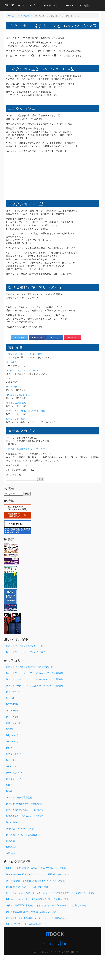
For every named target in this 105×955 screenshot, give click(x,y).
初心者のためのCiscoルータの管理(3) (25, 816)
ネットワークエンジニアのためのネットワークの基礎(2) (34, 679)
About (70, 5)
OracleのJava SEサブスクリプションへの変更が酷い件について (38, 874)
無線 (9, 791)
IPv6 (9, 747)
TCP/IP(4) (12, 716)
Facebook (37, 337)
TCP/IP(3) (12, 710)
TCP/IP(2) (12, 704)
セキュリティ (13, 778)
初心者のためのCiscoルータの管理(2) (25, 809)
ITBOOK (9, 5)
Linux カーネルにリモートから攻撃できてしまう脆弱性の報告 (37, 899)
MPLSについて (14, 772)
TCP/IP (10, 697)
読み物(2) (11, 847)
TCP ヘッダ (11, 386)
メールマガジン (53, 5)
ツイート (20, 337)
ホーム (11, 15)
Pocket (72, 337)
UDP (8, 378)
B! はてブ (55, 337)
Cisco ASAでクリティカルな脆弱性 (24, 924)
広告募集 (84, 5)
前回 (8, 37)
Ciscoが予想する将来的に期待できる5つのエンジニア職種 (35, 880)
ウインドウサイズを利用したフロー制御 (25, 410)
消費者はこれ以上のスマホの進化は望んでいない (31, 911)
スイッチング (13, 753)
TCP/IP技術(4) (25, 15)
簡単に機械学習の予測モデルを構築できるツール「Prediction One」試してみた (46, 905)
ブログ (34, 5)
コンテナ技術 (13, 722)
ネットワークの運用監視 (19, 797)
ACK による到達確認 (16, 402)
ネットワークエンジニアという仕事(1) (25, 645)
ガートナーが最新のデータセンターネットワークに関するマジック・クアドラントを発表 (50, 892)
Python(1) (12, 735)
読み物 (10, 840)
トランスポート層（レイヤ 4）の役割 (24, 354)
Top (21, 5)
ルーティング (13, 760)
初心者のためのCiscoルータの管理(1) (25, 803)
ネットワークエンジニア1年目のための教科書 (29, 666)
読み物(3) (11, 853)
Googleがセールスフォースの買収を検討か (28, 886)
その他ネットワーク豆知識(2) (21, 834)
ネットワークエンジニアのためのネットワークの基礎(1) (34, 673)
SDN (9, 729)
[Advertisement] (53, 178)
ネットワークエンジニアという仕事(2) (25, 652)
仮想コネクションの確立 (18, 394)
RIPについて (13, 766)
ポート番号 (11, 362)
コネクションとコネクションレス (22, 370)
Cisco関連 (12, 822)
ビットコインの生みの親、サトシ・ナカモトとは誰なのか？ (36, 917)
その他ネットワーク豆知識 (20, 828)
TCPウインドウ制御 (15, 419)
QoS (9, 785)
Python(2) (12, 741)
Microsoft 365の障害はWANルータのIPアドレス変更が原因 (36, 868)
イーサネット (13, 691)
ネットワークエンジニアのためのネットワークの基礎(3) (34, 685)
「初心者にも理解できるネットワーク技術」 (27, 449)
